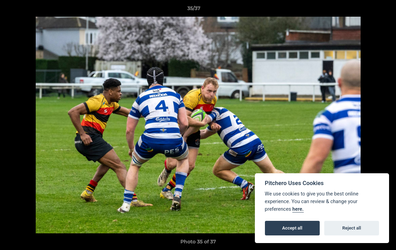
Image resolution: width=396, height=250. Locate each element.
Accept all (292, 228)
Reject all (351, 228)
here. (298, 209)
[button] (367, 10)
